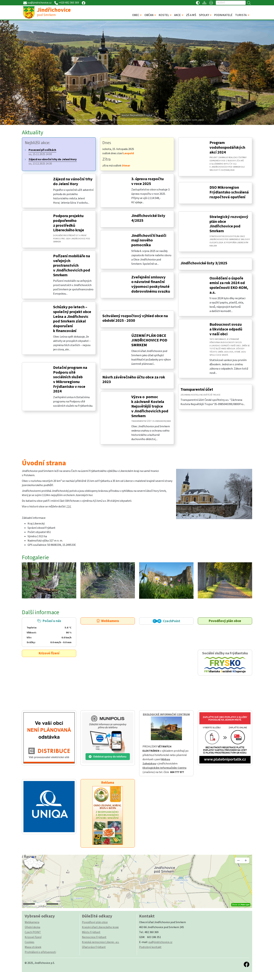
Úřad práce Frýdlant (94, 947)
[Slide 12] (149, 120)
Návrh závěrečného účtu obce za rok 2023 (133, 379)
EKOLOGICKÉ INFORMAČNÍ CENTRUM (166, 714)
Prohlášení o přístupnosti (40, 952)
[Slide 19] (194, 120)
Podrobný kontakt (150, 947)
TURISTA (241, 15)
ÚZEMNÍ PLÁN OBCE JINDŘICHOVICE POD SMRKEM (149, 340)
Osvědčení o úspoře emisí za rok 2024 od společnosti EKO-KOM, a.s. (228, 285)
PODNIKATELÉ (223, 15)
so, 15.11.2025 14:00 (42, 152)
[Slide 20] (201, 120)
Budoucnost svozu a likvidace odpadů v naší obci (225, 329)
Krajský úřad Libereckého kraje (100, 927)
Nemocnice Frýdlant (94, 937)
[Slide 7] (117, 120)
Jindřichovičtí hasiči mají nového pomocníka (148, 240)
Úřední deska (32, 927)
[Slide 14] (162, 120)
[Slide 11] (143, 120)
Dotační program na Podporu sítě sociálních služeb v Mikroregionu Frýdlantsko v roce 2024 (70, 379)
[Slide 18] (188, 120)
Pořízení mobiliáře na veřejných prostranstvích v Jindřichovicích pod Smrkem (71, 265)
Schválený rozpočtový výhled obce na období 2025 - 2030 (135, 318)
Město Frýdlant (91, 932)
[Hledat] (231, 3)
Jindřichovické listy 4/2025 (148, 218)
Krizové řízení (49, 653)
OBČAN (149, 15)
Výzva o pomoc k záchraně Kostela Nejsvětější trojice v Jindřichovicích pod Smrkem (149, 406)
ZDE (68, 506)
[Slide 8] (124, 120)
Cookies (29, 942)
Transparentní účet (197, 389)
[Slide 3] (92, 120)
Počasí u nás (49, 631)
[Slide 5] (105, 120)
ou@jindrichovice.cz (160, 942)
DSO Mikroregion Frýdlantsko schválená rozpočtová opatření (229, 192)
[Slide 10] (137, 120)
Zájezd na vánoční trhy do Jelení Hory (73, 181)
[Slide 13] (156, 120)
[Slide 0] (73, 120)
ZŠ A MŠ (191, 15)
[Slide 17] (181, 120)
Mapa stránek (33, 947)
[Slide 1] (79, 120)
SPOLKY (204, 15)
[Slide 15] (169, 120)
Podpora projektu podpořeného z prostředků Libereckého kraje (68, 223)
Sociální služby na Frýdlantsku (225, 662)
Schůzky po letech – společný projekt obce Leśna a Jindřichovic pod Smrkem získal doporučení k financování (72, 318)
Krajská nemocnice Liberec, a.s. (100, 942)
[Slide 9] (130, 120)
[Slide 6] (111, 120)
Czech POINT (33, 932)
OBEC (135, 15)
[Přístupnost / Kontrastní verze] (198, 3)
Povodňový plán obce (225, 620)
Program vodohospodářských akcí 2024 (227, 147)
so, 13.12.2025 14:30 (53, 161)
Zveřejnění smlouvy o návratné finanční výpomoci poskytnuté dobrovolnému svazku (150, 284)
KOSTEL (164, 15)
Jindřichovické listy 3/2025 (204, 263)
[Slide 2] (85, 120)
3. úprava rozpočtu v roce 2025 (147, 181)
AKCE (177, 15)
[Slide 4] (98, 120)
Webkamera (108, 620)
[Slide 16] (175, 120)
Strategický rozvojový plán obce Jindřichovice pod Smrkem (228, 224)
